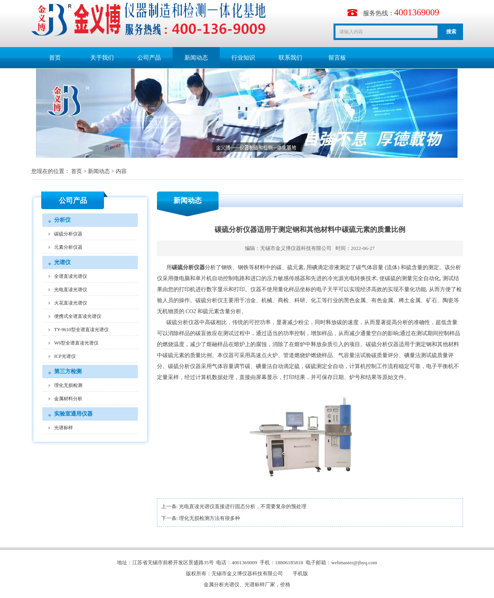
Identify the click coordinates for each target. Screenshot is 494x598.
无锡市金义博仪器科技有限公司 (296, 248)
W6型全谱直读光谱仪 (76, 343)
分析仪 (62, 220)
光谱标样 (63, 427)
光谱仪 (62, 262)
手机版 (300, 573)
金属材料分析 (68, 398)
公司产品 (149, 58)
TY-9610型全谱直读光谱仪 (81, 329)
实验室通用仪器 (73, 414)
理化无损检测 (68, 385)
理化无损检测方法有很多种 (209, 518)
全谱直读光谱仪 (70, 276)
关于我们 (102, 58)
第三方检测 (68, 371)
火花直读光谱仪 (70, 303)
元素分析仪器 (68, 247)
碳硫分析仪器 (68, 234)
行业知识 (243, 58)
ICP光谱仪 (65, 356)
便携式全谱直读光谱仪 (77, 316)
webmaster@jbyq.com (354, 562)
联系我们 (290, 58)
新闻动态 (196, 58)
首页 (55, 58)
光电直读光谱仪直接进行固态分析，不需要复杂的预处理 (242, 506)
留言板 (337, 58)
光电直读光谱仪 (70, 289)
